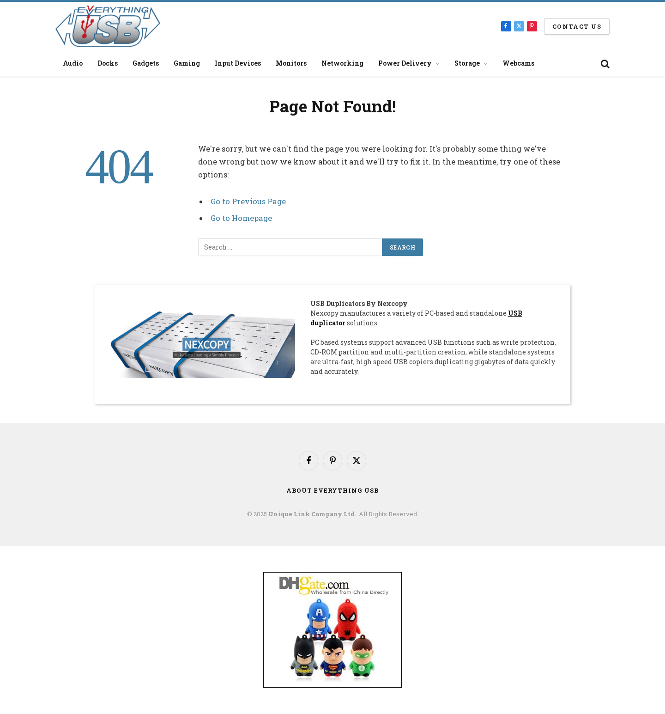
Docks (107, 63)
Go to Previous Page (248, 201)
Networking (342, 63)
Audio (73, 63)
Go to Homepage (241, 218)
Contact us (576, 26)
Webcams (518, 63)
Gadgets (146, 63)
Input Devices (238, 63)
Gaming (187, 63)
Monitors (291, 63)
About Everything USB (332, 490)
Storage (467, 63)
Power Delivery (405, 63)
